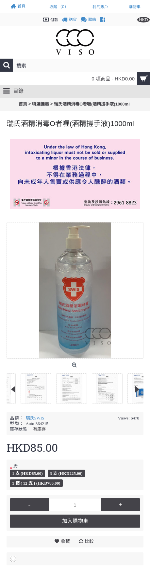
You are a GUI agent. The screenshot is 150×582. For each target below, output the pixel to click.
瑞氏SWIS (35, 418)
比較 (89, 541)
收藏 (65, 541)
